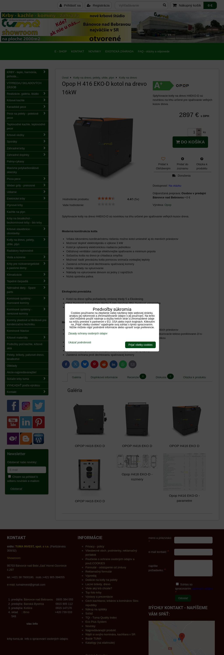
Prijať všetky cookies (140, 344)
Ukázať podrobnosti (79, 342)
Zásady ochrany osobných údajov (87, 333)
